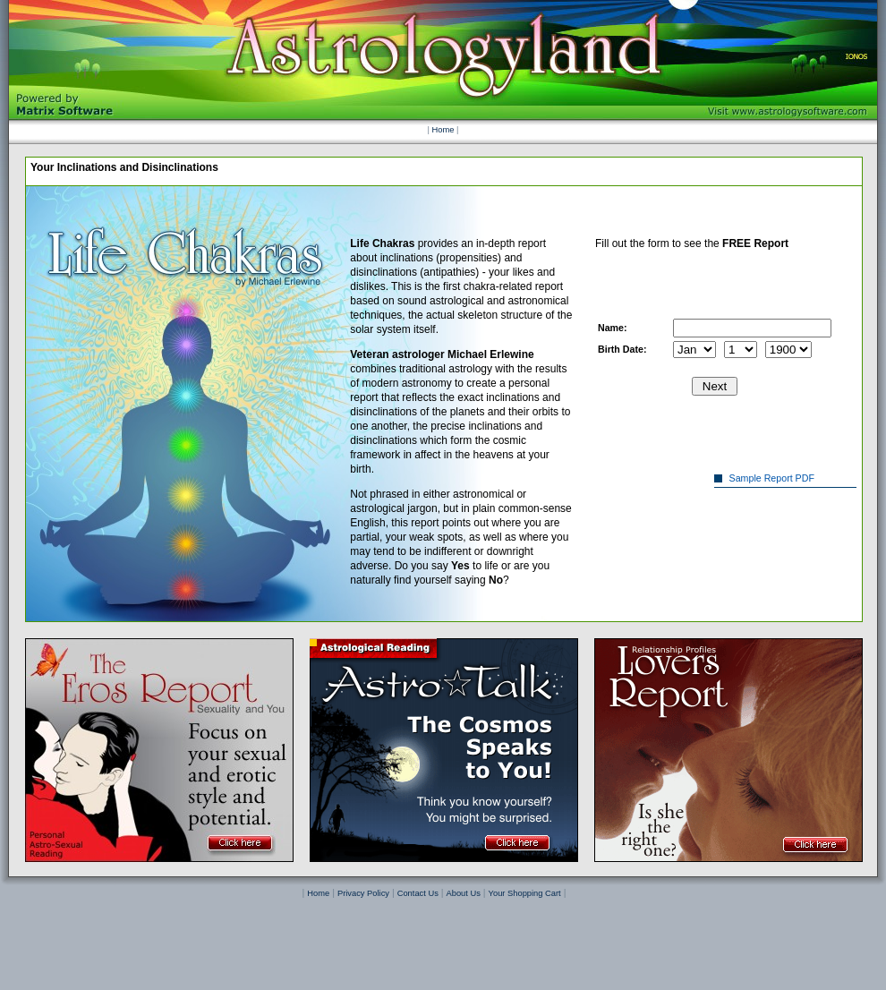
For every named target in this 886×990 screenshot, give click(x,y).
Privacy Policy (363, 893)
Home (443, 129)
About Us (464, 893)
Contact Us (418, 893)
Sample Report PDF (774, 478)
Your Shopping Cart (525, 893)
